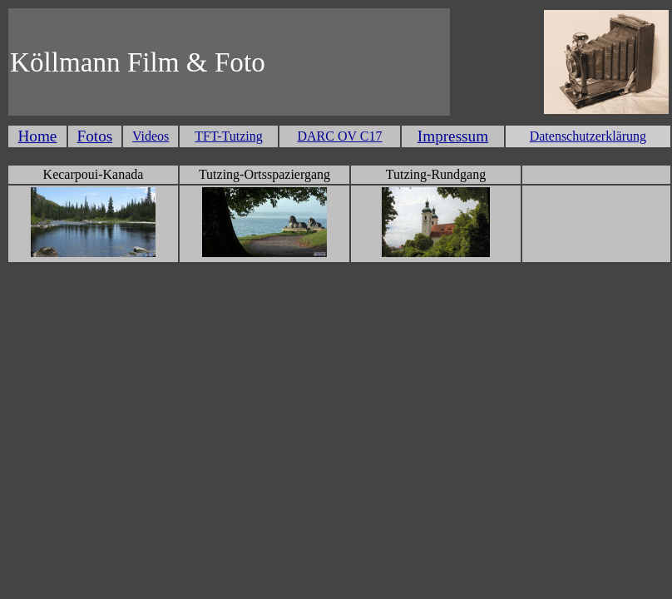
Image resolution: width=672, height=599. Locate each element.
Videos (150, 136)
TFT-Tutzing (229, 136)
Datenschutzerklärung (588, 136)
